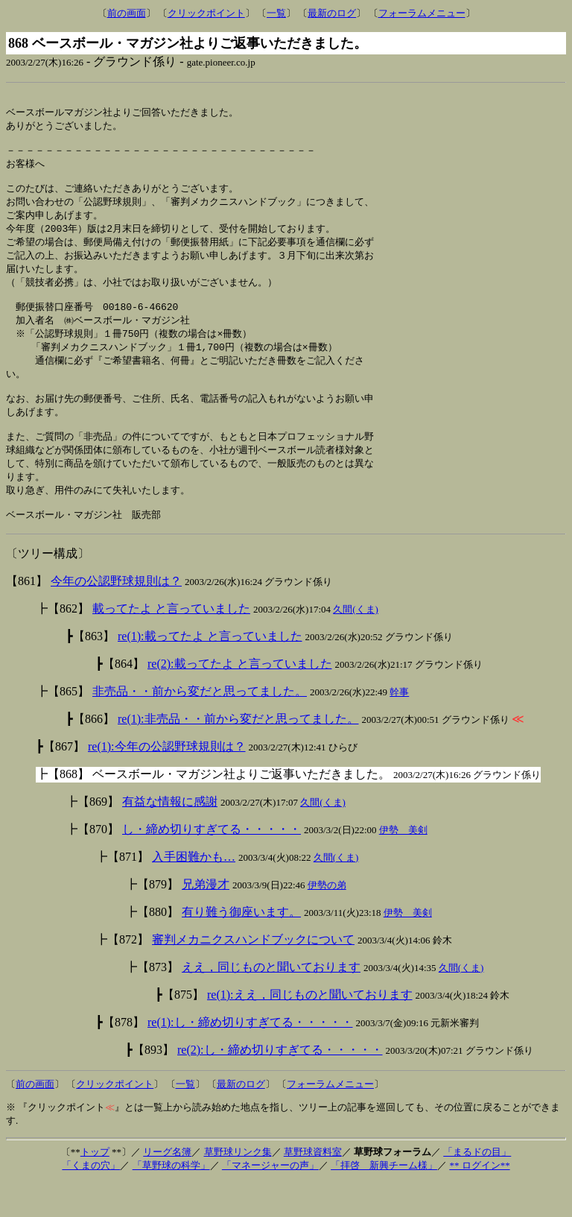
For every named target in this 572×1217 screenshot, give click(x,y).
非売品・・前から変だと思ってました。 (199, 726)
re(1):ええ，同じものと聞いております (310, 1029)
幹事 (399, 727)
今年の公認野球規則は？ (116, 616)
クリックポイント (206, 13)
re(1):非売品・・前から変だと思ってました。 (238, 753)
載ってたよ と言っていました (171, 643)
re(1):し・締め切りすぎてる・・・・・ (250, 1057)
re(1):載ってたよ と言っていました (210, 671)
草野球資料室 (313, 1186)
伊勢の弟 (327, 920)
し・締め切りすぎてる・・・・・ (211, 864)
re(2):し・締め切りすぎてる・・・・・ (280, 1084)
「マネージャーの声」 (270, 1200)
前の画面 (126, 13)
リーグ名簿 (167, 1186)
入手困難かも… (193, 891)
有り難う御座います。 (241, 947)
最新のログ (332, 13)
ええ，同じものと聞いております (271, 1002)
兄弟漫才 (205, 919)
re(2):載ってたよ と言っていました (239, 698)
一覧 (276, 13)
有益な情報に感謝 (169, 836)
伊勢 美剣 (403, 864)
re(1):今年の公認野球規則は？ (167, 781)
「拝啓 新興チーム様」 (384, 1200)
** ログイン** (479, 1200)
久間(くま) (355, 644)
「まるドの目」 (477, 1186)
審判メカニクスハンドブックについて (253, 974)
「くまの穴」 (91, 1200)
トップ (94, 1186)
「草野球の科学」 (171, 1200)
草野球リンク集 (238, 1186)
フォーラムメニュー (421, 13)
